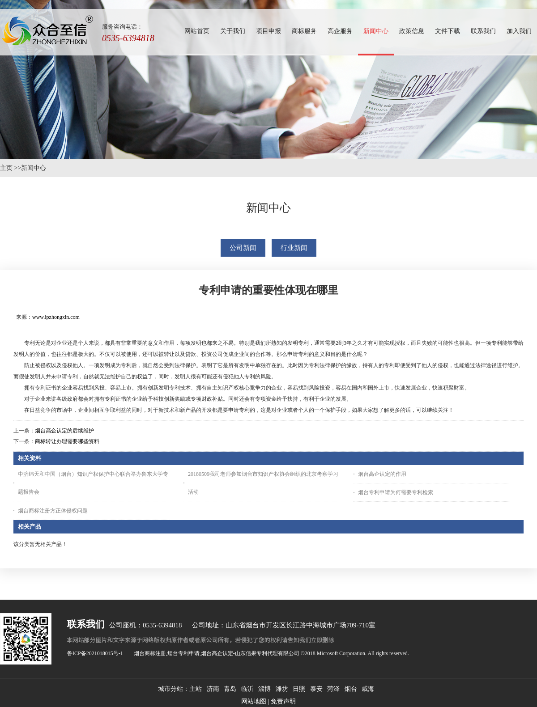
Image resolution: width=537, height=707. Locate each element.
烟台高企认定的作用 (382, 474)
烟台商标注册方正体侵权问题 (53, 511)
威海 (368, 689)
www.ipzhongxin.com (56, 317)
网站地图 (253, 701)
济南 (213, 689)
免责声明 (283, 701)
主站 (195, 689)
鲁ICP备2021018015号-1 (95, 653)
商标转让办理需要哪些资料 (67, 441)
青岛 (230, 689)
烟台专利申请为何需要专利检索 (395, 492)
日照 (299, 689)
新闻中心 (33, 168)
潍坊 (282, 689)
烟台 (351, 689)
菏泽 (333, 689)
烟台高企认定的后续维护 (64, 431)
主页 (6, 168)
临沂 (247, 689)
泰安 (316, 689)
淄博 (264, 689)
